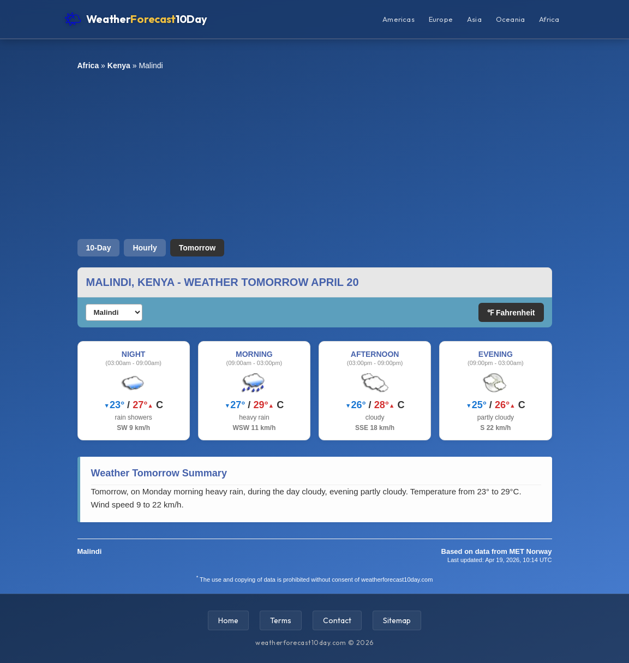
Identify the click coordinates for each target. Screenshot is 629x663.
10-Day (98, 247)
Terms (280, 620)
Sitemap (397, 620)
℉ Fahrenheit (511, 312)
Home (228, 620)
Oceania (510, 19)
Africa (549, 19)
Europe (441, 19)
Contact (337, 620)
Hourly (145, 247)
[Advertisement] (314, 154)
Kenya (118, 65)
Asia (474, 19)
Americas (398, 19)
